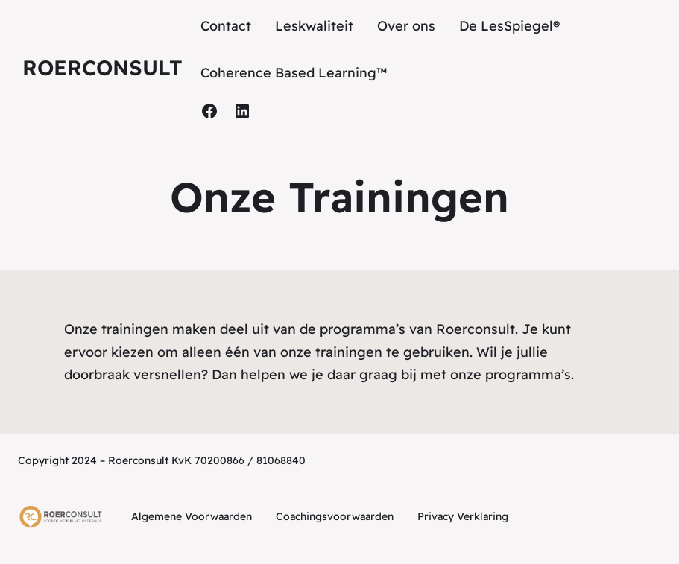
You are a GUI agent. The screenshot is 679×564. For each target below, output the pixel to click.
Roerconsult (102, 67)
